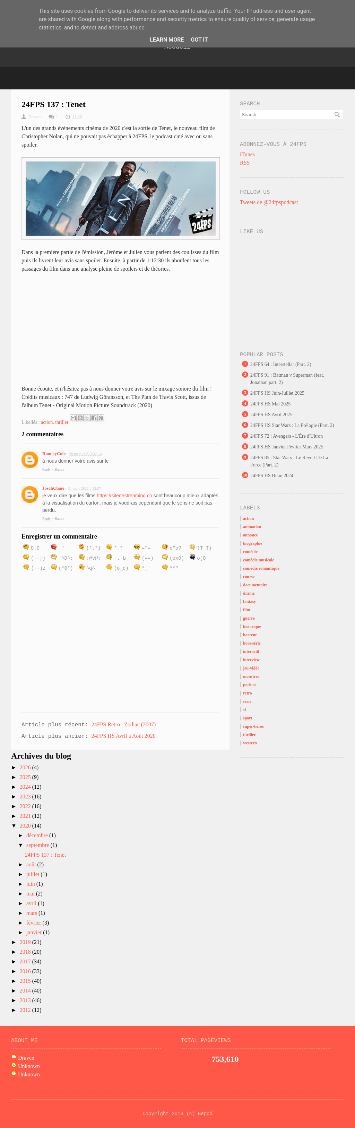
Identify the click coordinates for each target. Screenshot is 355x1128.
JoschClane (53, 488)
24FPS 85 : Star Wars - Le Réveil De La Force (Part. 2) (289, 461)
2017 (26, 961)
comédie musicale (258, 560)
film (246, 609)
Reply (46, 469)
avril (32, 903)
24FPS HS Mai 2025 (270, 403)
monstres (251, 676)
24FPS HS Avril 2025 (271, 414)
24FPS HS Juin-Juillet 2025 (277, 393)
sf (244, 709)
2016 (26, 971)
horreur (250, 634)
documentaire (255, 585)
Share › (59, 469)
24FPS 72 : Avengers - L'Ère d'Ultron (286, 436)
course (248, 576)
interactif (251, 651)
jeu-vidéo (251, 668)
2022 (26, 806)
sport (247, 718)
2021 (26, 816)
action (47, 422)
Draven (26, 1058)
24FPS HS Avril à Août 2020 (124, 736)
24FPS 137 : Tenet (45, 855)
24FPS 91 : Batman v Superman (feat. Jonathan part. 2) (287, 379)
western (250, 743)
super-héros (253, 726)
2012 (26, 1010)
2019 (26, 942)
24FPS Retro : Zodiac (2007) (124, 724)
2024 (26, 787)
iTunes (247, 154)
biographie (252, 543)
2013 (26, 1000)
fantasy (249, 601)
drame (248, 593)
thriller (61, 422)
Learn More (167, 39)
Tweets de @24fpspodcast (269, 202)
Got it (199, 39)
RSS (245, 163)
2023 (26, 796)
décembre (37, 835)
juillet (33, 874)
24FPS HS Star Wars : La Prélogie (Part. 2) (292, 425)
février (34, 923)
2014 (26, 991)
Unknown (29, 1066)
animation (252, 526)
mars (32, 913)
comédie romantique (261, 568)
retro (247, 693)
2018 (26, 952)
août (31, 864)
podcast (250, 684)
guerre (249, 618)
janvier (34, 932)
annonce (250, 535)
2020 (26, 826)
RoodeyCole (54, 453)
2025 (26, 777)
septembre (38, 845)
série (247, 701)
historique (252, 626)
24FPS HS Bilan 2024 (271, 475)
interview (251, 659)
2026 (26, 767)
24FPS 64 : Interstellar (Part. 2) (280, 364)
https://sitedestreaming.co (124, 495)
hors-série (252, 643)
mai (31, 894)
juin (31, 884)
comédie (250, 551)
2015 (26, 981)
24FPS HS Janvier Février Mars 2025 (286, 446)
